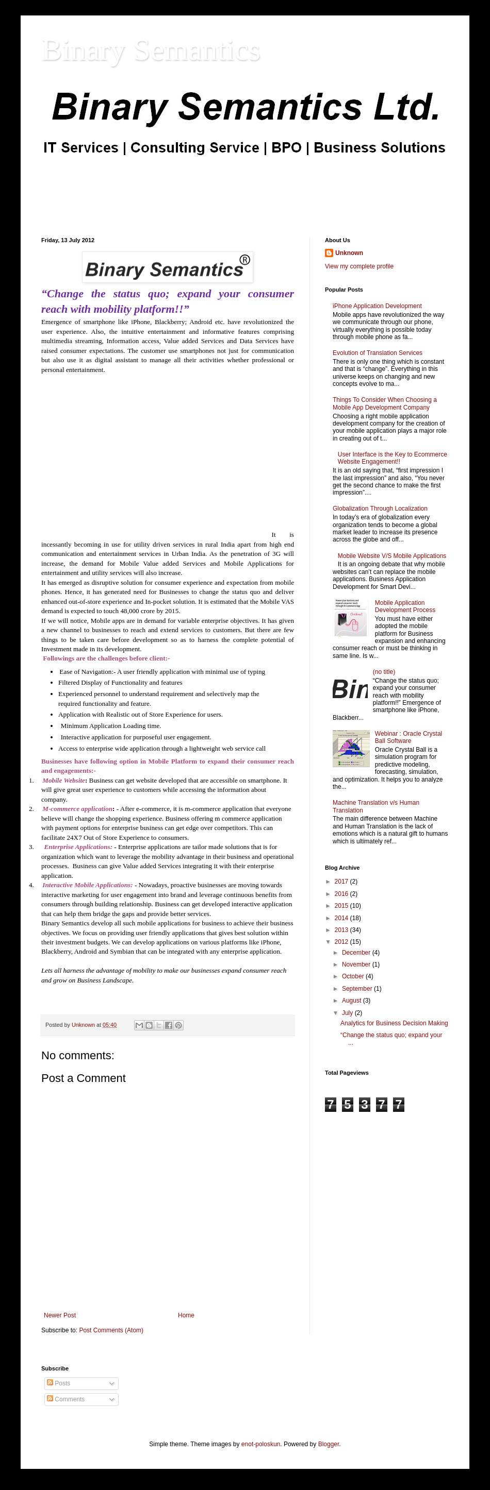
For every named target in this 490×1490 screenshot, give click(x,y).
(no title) (384, 671)
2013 (342, 930)
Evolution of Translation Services (377, 353)
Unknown (349, 253)
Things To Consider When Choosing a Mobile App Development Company (385, 403)
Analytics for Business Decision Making (394, 1023)
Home (186, 1315)
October (354, 976)
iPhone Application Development (377, 306)
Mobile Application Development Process (405, 606)
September (358, 988)
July (348, 1013)
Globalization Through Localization (380, 508)
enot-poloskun (260, 1444)
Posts (58, 1383)
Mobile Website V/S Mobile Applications (392, 556)
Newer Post (60, 1315)
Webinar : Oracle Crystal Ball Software (408, 737)
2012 (342, 941)
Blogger (328, 1444)
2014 (342, 918)
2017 (342, 881)
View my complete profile (359, 266)
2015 (342, 905)
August (352, 1000)
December (357, 952)
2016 (342, 894)
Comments (66, 1399)
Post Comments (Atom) (111, 1330)
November (357, 964)
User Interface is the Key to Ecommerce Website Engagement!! (392, 458)
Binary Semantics (150, 49)
